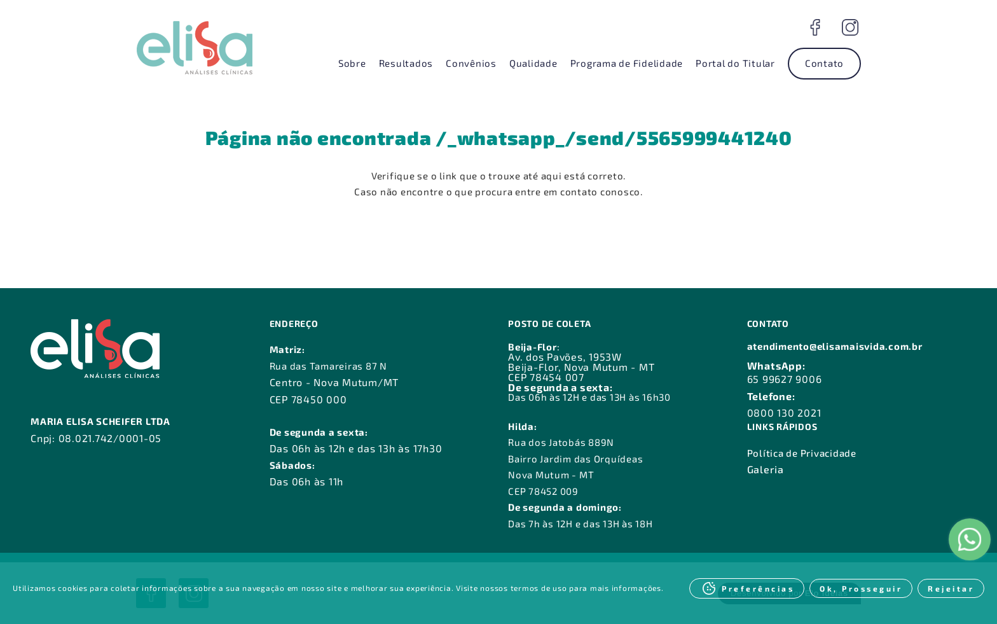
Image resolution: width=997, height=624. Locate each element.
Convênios (471, 63)
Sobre (352, 63)
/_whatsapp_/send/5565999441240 (614, 137)
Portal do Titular (735, 63)
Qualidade (533, 63)
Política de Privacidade (801, 453)
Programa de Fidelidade (627, 63)
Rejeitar (951, 588)
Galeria (765, 469)
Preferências (758, 588)
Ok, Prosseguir (861, 588)
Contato (824, 63)
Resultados (406, 63)
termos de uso (539, 587)
